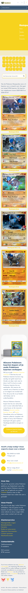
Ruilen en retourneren (8, 529)
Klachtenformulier (7, 535)
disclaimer (10, 572)
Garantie (4, 527)
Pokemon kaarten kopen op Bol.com (14, 430)
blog (6, 490)
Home (21, 28)
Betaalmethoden (6, 525)
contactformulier (17, 470)
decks (17, 412)
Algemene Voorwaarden (9, 531)
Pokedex (21, 32)
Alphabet (21, 35)
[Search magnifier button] (24, 76)
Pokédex (4, 492)
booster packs (14, 410)
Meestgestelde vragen (8, 523)
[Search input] (12, 76)
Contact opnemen (7, 533)
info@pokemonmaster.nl (15, 463)
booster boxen (8, 412)
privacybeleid (13, 573)
